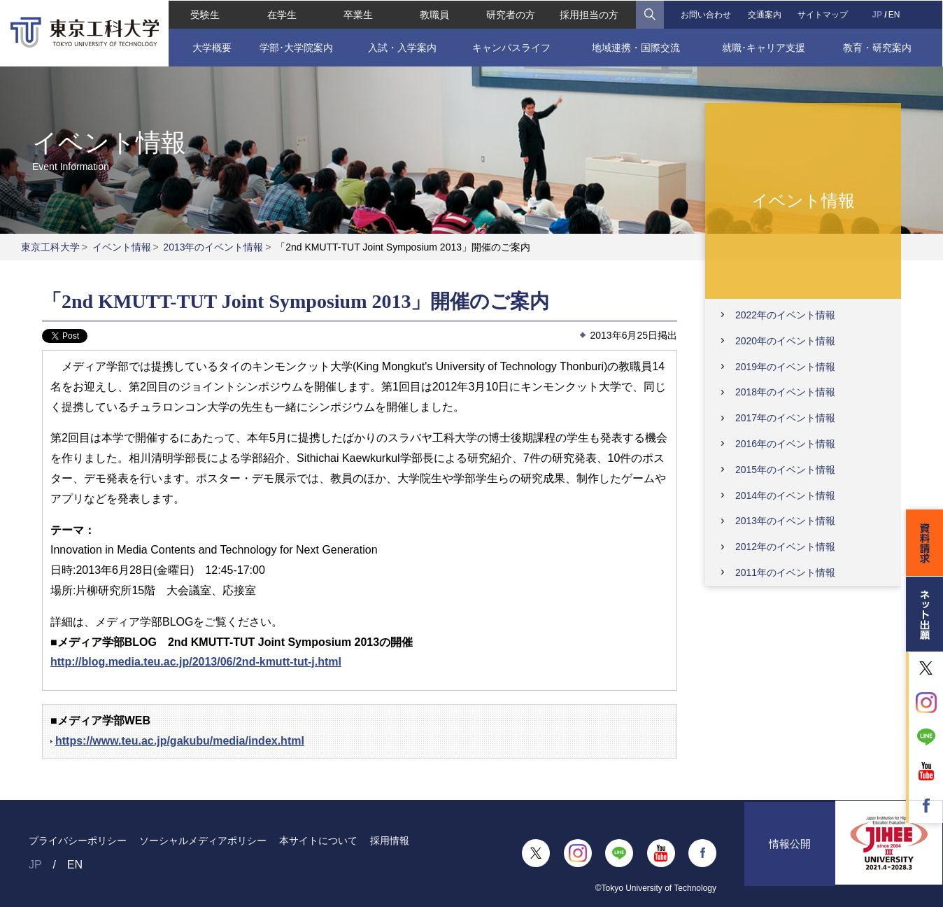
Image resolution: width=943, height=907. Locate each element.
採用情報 (389, 840)
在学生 (281, 14)
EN (895, 14)
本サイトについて (318, 840)
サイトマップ (823, 14)
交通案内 (764, 14)
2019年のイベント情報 (785, 366)
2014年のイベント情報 (785, 495)
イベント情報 (121, 247)
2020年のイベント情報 (785, 340)
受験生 (204, 14)
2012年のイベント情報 (785, 546)
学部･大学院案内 (295, 46)
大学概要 (211, 46)
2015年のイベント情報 (785, 469)
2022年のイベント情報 (785, 315)
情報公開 (789, 853)
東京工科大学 (50, 247)
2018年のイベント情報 (785, 392)
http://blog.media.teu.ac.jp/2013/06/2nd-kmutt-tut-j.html (195, 662)
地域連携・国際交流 (636, 46)
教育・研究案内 (878, 46)
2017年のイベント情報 (785, 417)
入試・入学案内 (401, 46)
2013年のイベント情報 (213, 247)
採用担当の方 (589, 14)
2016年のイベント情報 (785, 443)
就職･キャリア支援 (764, 46)
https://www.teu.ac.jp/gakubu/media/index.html (179, 741)
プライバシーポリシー (78, 840)
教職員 (434, 14)
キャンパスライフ (511, 46)
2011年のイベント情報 (785, 572)
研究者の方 (511, 14)
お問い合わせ (706, 14)
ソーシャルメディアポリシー (203, 840)
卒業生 (357, 14)
